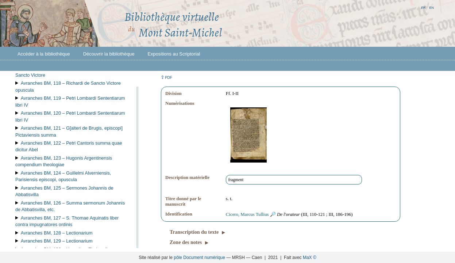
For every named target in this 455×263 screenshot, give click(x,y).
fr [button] (423, 7)
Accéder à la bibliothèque (44, 54)
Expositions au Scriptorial (174, 54)
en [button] (431, 7)
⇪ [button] (166, 77)
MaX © (309, 257)
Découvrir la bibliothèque (109, 54)
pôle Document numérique (199, 257)
